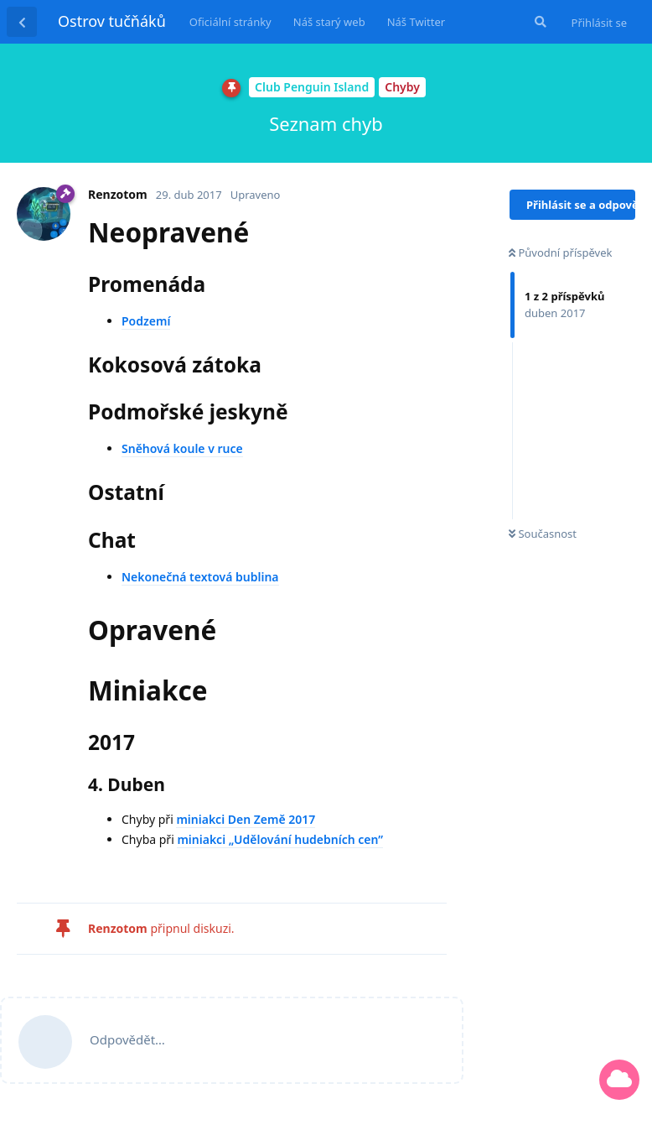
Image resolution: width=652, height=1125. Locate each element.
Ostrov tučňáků (112, 21)
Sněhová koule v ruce (182, 448)
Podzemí (146, 321)
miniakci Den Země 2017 (245, 819)
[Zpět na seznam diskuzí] (22, 22)
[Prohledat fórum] (538, 22)
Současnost (543, 533)
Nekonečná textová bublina (200, 577)
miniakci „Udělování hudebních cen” (280, 839)
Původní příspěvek (560, 252)
